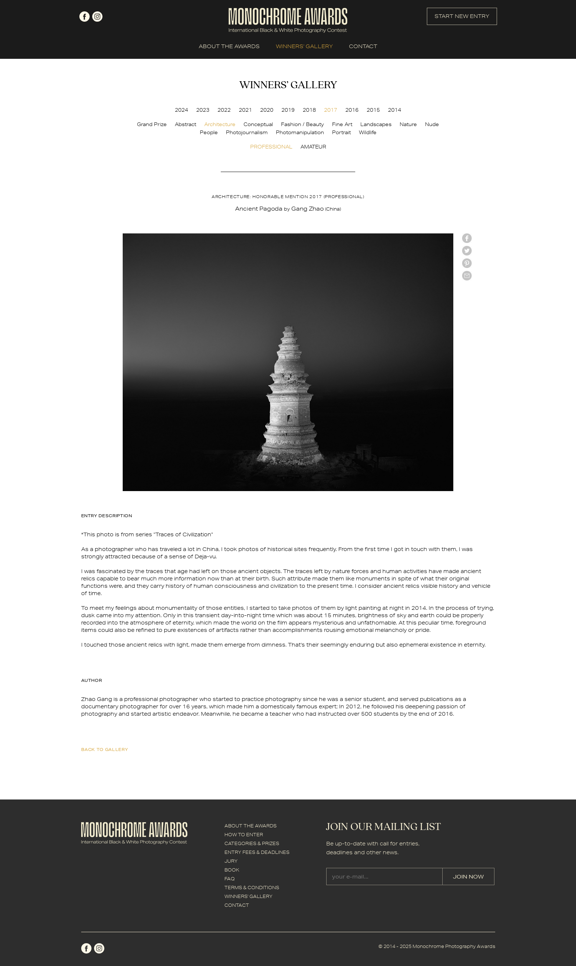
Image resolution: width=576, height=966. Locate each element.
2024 (181, 110)
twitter (467, 250)
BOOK (231, 870)
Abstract (185, 124)
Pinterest (467, 263)
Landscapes (376, 124)
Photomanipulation (300, 132)
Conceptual (258, 124)
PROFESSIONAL (271, 146)
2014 (394, 110)
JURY (231, 861)
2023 (202, 110)
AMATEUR (313, 146)
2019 (288, 110)
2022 (224, 110)
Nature (408, 124)
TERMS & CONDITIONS (251, 887)
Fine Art (342, 124)
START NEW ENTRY (462, 16)
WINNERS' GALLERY (304, 46)
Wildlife (368, 132)
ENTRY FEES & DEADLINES (256, 852)
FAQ (229, 879)
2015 (373, 110)
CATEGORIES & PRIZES (251, 843)
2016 (352, 110)
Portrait (341, 132)
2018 (309, 110)
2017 (330, 110)
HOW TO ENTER (243, 834)
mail (467, 275)
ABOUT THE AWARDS (229, 46)
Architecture (219, 124)
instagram (97, 16)
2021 (245, 110)
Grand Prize (152, 124)
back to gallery (104, 749)
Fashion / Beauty (302, 124)
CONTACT (363, 46)
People (209, 132)
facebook (84, 16)
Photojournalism (247, 132)
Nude (432, 124)
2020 (266, 110)
